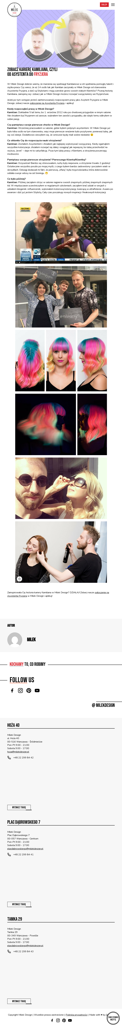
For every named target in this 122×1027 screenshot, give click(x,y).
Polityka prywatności (76, 1015)
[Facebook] (12, 690)
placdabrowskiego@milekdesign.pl (25, 848)
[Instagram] (20, 690)
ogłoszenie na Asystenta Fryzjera (47, 103)
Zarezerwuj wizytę (113, 1018)
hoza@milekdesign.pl (18, 751)
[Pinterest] (28, 690)
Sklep (104, 4)
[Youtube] (37, 690)
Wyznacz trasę (19, 807)
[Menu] (113, 4)
